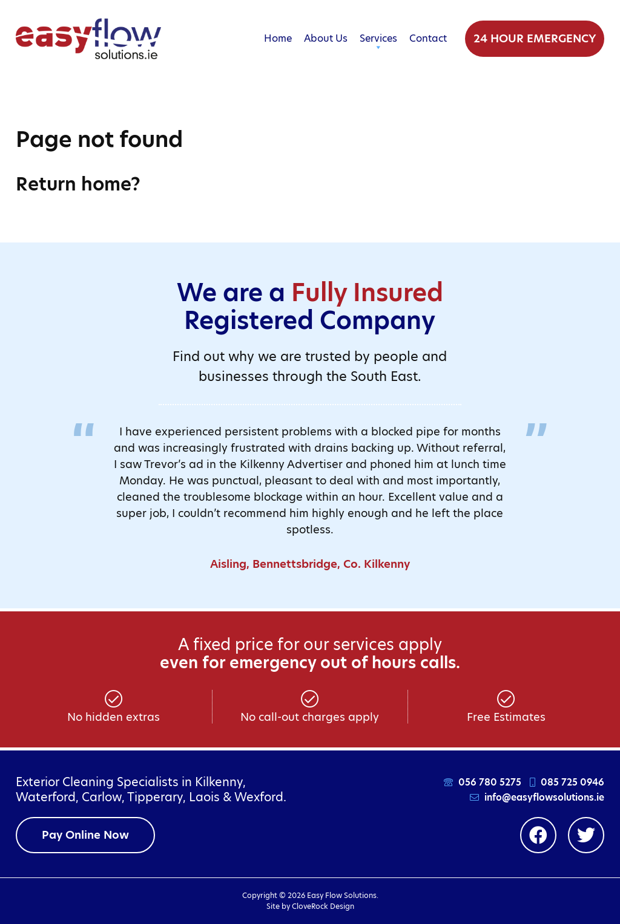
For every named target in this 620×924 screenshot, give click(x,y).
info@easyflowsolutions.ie (544, 797)
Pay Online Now (85, 834)
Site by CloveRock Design (310, 906)
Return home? (78, 184)
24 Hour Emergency (534, 38)
